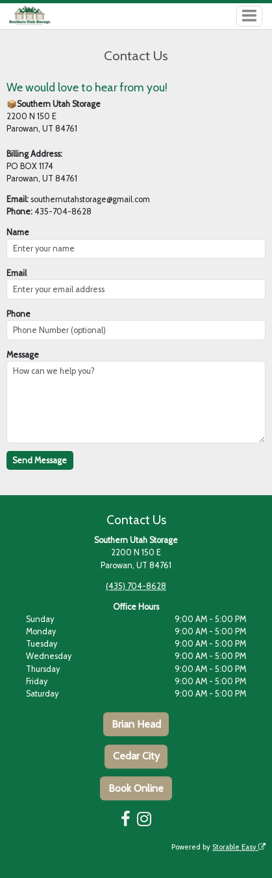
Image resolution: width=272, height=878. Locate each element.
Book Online (136, 788)
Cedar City (136, 756)
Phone (18, 314)
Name (17, 232)
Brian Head (136, 724)
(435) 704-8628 (136, 586)
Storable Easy (239, 846)
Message (22, 355)
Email (16, 273)
